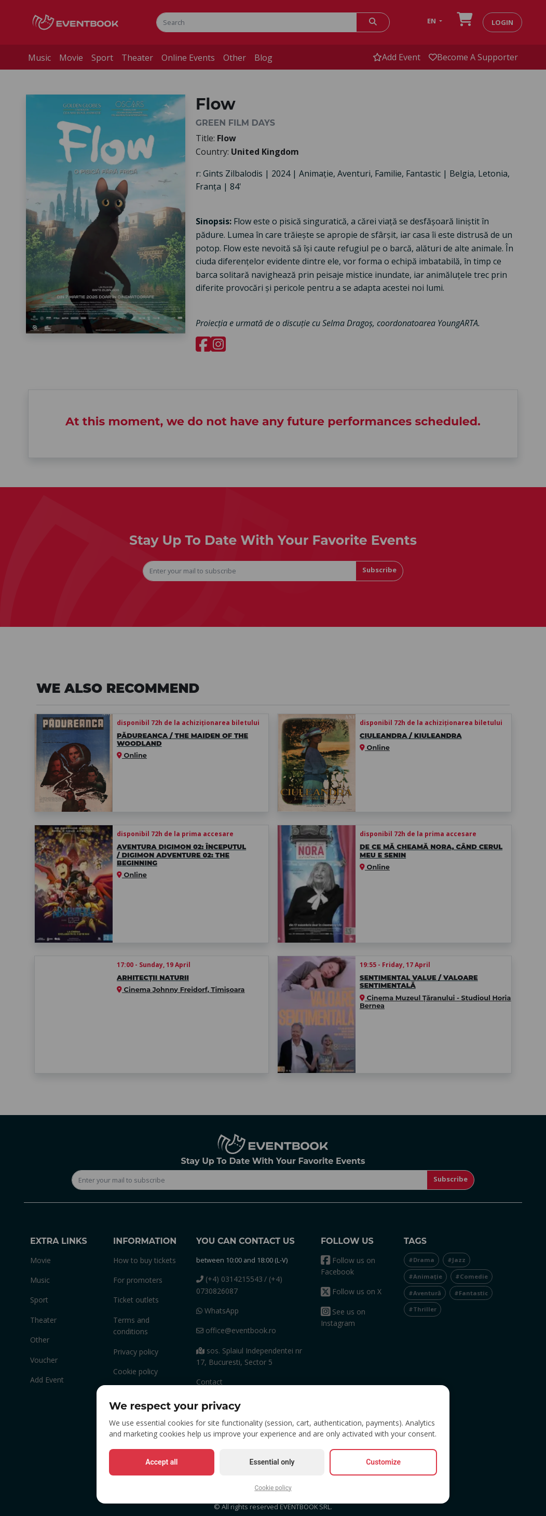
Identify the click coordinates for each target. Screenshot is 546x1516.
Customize (383, 1462)
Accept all (161, 1462)
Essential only (272, 1462)
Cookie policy (272, 1488)
